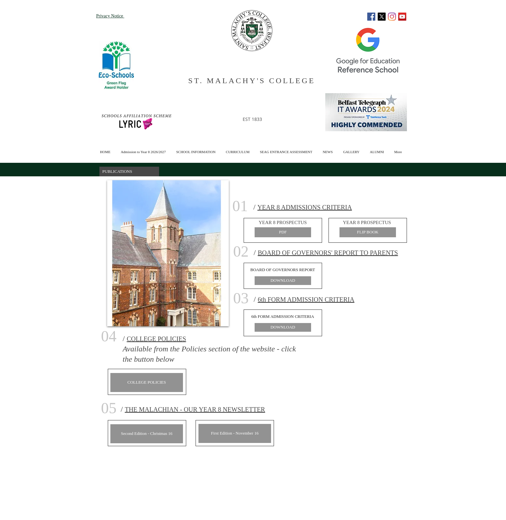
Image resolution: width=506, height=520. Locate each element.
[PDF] (283, 232)
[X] (382, 17)
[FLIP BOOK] (367, 232)
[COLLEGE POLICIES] (146, 382)
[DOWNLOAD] (283, 280)
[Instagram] (392, 17)
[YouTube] (402, 17)
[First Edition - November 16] (234, 433)
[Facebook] (371, 17)
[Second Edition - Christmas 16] (146, 433)
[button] (377, 149)
